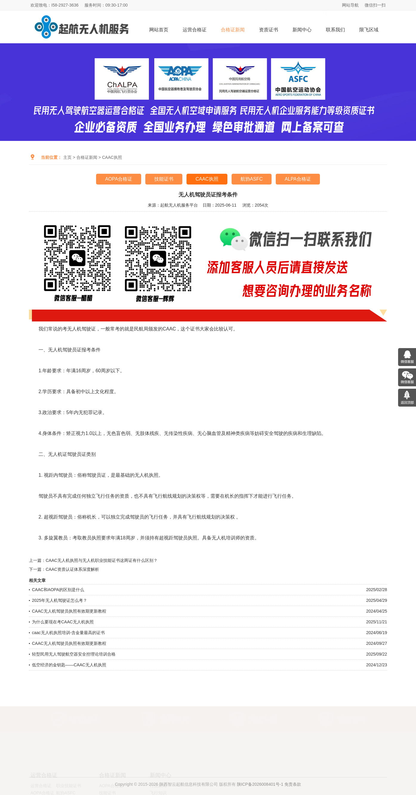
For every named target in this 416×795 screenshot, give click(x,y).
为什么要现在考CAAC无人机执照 (63, 621)
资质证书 (268, 29)
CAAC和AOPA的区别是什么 (58, 589)
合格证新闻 (233, 29)
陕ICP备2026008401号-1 (260, 787)
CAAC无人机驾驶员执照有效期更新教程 (69, 611)
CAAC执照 (112, 157)
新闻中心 (302, 29)
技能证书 (163, 179)
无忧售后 (263, 719)
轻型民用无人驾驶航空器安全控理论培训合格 (73, 654)
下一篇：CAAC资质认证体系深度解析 (64, 569)
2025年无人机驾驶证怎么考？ (59, 600)
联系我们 (335, 29)
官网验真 (174, 719)
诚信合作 (352, 719)
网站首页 (158, 29)
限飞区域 (368, 29)
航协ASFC (252, 179)
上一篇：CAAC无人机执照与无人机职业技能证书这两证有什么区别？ (93, 560)
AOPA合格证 (118, 179)
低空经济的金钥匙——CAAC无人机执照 (69, 664)
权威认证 (84, 719)
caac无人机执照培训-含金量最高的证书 (68, 632)
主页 (67, 157)
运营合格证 (195, 29)
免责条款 (292, 787)
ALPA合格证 (298, 179)
